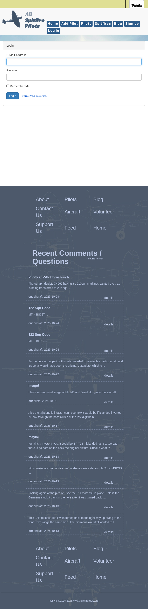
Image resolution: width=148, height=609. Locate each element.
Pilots (86, 23)
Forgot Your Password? (34, 95)
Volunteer (103, 211)
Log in (53, 30)
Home (53, 23)
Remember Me (19, 86)
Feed (70, 228)
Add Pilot (69, 23)
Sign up (132, 23)
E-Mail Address (16, 55)
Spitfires (103, 23)
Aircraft (72, 211)
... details (107, 297)
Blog (118, 23)
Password (12, 70)
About (42, 199)
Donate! (136, 5)
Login (12, 96)
